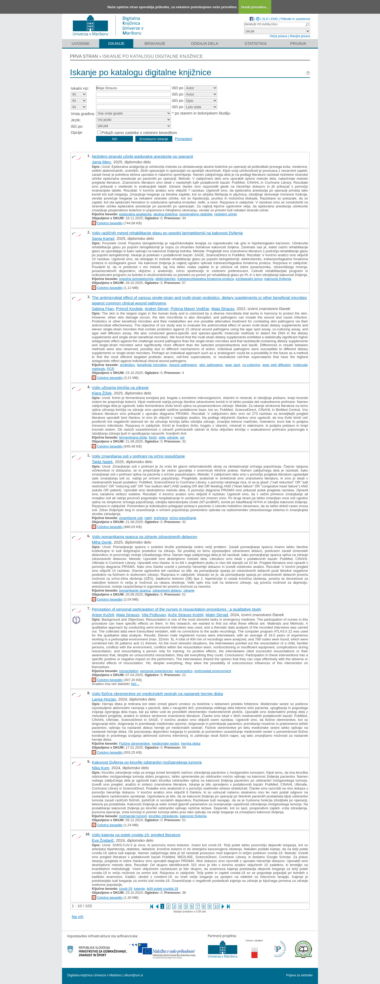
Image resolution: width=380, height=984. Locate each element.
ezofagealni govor (249, 279)
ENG (274, 19)
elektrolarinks (165, 279)
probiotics (127, 365)
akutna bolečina (165, 214)
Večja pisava (278, 36)
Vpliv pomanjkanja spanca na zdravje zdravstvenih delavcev (144, 536)
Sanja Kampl (103, 238)
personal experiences (156, 671)
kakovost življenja (277, 279)
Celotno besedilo (110, 223)
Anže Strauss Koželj (185, 614)
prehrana (161, 518)
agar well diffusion (276, 365)
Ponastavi (183, 138)
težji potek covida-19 (162, 889)
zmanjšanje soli (130, 518)
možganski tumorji (133, 816)
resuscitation (128, 671)
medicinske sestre (165, 743)
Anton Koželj (103, 614)
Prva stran (84, 56)
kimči (153, 437)
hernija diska (190, 743)
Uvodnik (80, 43)
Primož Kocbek (129, 308)
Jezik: (76, 120)
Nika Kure (100, 768)
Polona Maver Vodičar (190, 308)
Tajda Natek (102, 461)
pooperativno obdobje (195, 214)
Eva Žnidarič (103, 840)
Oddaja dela (204, 43)
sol (182, 437)
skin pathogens (211, 365)
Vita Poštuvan (153, 614)
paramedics (183, 671)
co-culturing (251, 365)
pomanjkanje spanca (134, 590)
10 (216, 906)
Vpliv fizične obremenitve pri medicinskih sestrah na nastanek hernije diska (157, 693)
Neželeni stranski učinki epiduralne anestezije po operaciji (142, 156)
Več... (135, 684)
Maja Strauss (223, 308)
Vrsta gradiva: (83, 113)
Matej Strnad (217, 614)
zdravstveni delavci (167, 590)
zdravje (172, 437)
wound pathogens (183, 365)
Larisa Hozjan (104, 699)
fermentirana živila (133, 437)
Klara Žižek (102, 393)
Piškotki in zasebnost (295, 19)
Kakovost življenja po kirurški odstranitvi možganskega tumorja (147, 762)
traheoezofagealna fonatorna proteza (205, 279)
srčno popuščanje (182, 518)
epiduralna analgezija (135, 214)
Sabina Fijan (103, 308)
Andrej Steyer (156, 308)
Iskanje (116, 43)
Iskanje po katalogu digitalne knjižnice (152, 56)
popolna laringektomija (136, 279)
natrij (148, 518)
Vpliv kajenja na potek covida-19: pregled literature (136, 835)
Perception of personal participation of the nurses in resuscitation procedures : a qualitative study (176, 609)
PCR (110, 369)
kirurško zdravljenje (163, 816)
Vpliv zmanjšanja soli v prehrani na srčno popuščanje (138, 456)
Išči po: (77, 126)
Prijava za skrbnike (299, 975)
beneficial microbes (152, 365)
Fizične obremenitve (134, 743)
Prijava (298, 43)
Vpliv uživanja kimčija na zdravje (120, 387)
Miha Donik (102, 542)
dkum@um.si (134, 975)
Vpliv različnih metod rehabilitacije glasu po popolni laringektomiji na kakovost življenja (167, 233)
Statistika (256, 43)
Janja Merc (101, 162)
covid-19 (125, 889)
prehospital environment (212, 671)
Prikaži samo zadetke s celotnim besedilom (139, 132)
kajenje (139, 889)
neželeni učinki (225, 214)
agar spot (232, 365)
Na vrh (77, 916)
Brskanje (154, 43)
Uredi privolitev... (255, 7)
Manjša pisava (300, 36)
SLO (265, 19)
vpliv (162, 437)
